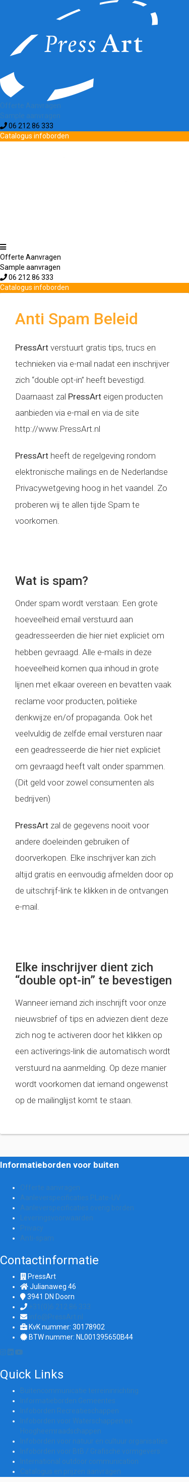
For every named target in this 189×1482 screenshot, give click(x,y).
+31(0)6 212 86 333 (60, 1307)
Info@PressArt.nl (56, 1317)
